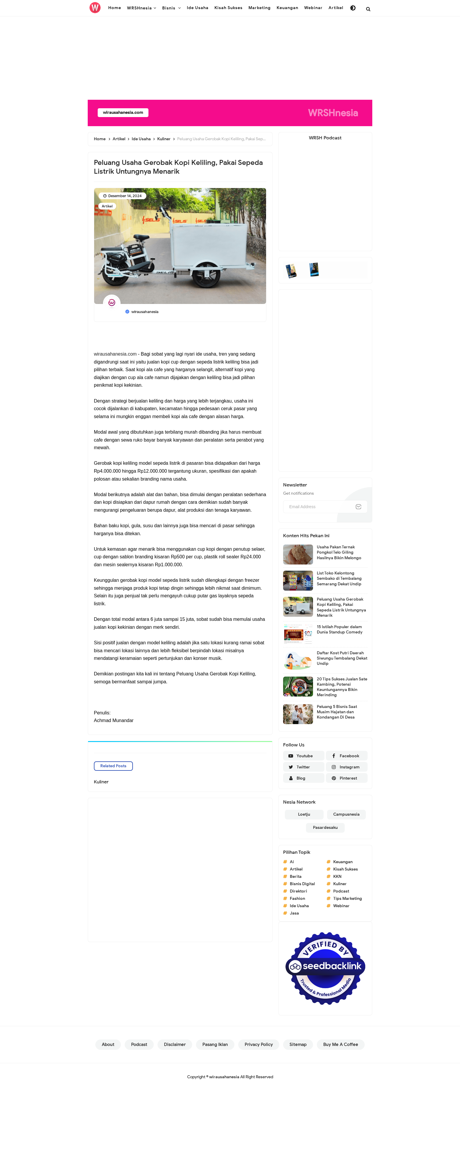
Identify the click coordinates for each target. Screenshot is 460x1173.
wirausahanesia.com (127, 112)
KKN (337, 876)
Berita (296, 876)
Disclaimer (175, 1044)
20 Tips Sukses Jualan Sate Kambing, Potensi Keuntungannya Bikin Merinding (342, 687)
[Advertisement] (176, 41)
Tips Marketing (347, 898)
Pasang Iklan (215, 1044)
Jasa (294, 913)
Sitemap (298, 1044)
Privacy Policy (259, 1044)
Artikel (107, 206)
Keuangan (343, 861)
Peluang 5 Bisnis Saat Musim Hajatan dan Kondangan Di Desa (337, 712)
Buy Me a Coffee (340, 1044)
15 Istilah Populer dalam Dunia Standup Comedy (340, 629)
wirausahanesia (224, 1076)
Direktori (298, 891)
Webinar (341, 905)
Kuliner (340, 883)
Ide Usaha (299, 905)
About (108, 1044)
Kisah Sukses (345, 869)
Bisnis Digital (302, 883)
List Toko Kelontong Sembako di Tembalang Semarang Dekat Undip (339, 578)
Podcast (341, 891)
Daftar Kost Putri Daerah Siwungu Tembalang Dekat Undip (342, 658)
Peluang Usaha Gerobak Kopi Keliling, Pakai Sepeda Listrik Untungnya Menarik (341, 607)
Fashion (297, 898)
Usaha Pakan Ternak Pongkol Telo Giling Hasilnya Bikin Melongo (339, 552)
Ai (292, 861)
